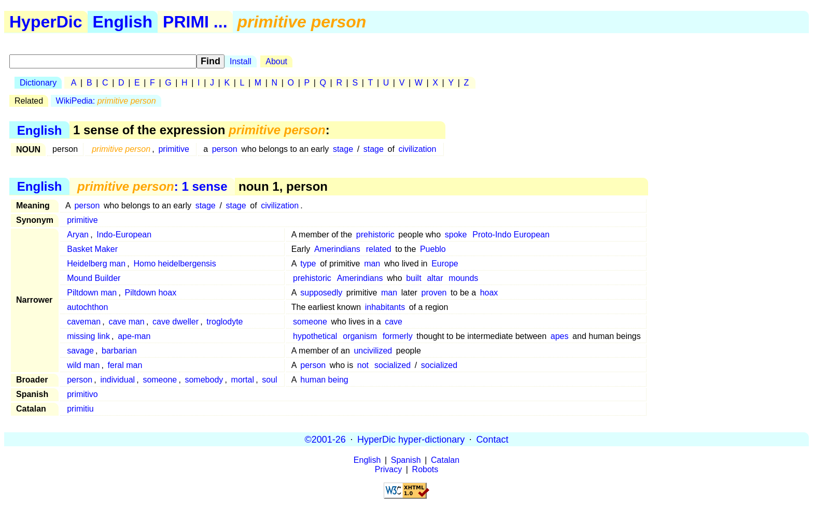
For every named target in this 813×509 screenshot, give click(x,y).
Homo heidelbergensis (174, 263)
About (276, 61)
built (413, 278)
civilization (418, 149)
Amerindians (337, 249)
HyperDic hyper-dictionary (411, 439)
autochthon (87, 307)
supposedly (321, 292)
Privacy (388, 469)
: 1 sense (152, 186)
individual (117, 379)
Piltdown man (92, 292)
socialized (392, 365)
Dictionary (38, 82)
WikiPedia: (106, 100)
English (123, 21)
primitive (173, 149)
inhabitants (385, 307)
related (378, 249)
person (224, 149)
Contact (492, 439)
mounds (463, 278)
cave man (126, 321)
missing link (88, 336)
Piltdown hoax (151, 292)
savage (80, 350)
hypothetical (315, 336)
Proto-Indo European (511, 234)
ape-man (134, 336)
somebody (204, 379)
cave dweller (175, 321)
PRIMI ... (195, 21)
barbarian (119, 350)
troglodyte (224, 321)
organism (360, 336)
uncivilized (373, 350)
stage (343, 149)
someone (310, 321)
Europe (444, 263)
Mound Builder (93, 278)
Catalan (445, 460)
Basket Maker (92, 249)
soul (269, 379)
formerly (398, 336)
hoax (489, 292)
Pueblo (433, 249)
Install (240, 61)
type (308, 263)
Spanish (406, 460)
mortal (242, 379)
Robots (425, 469)
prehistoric (375, 234)
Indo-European (123, 234)
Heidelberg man (96, 263)
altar (435, 278)
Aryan (78, 234)
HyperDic (45, 21)
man (372, 263)
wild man (83, 365)
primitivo (82, 394)
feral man (125, 365)
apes (560, 336)
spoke (456, 234)
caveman (84, 321)
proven (434, 292)
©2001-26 (325, 439)
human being (324, 379)
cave (393, 321)
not (363, 365)
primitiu (80, 408)
